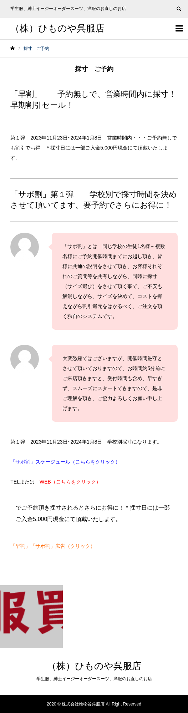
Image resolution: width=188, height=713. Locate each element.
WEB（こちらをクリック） (73, 482)
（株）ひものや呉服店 (57, 28)
